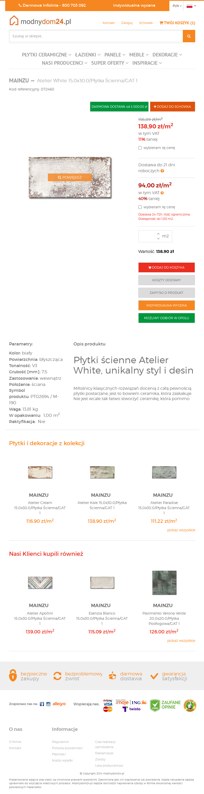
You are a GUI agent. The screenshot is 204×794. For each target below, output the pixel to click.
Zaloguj (127, 23)
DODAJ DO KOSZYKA (166, 267)
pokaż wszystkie (181, 530)
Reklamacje (104, 753)
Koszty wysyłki (62, 760)
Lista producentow (109, 765)
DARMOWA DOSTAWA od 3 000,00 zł (119, 107)
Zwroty (100, 759)
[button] (47, 56)
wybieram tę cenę (156, 147)
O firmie (15, 742)
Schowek (146, 23)
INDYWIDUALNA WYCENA (166, 305)
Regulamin (60, 742)
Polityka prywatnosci (67, 748)
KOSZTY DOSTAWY (166, 280)
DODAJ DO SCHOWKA (172, 107)
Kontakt (109, 23)
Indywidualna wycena (134, 5)
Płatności (59, 754)
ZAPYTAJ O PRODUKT (166, 293)
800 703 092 (74, 5)
